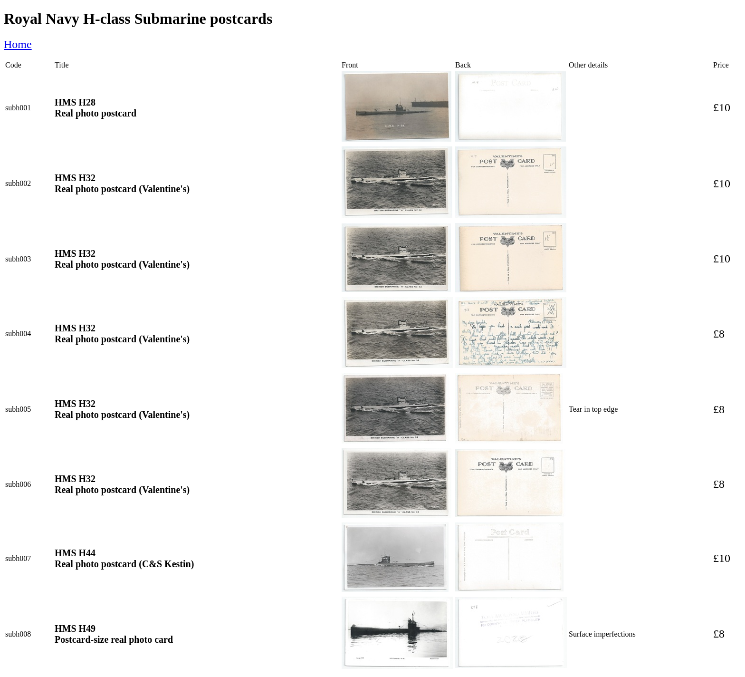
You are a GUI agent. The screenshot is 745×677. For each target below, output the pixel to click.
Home (18, 44)
